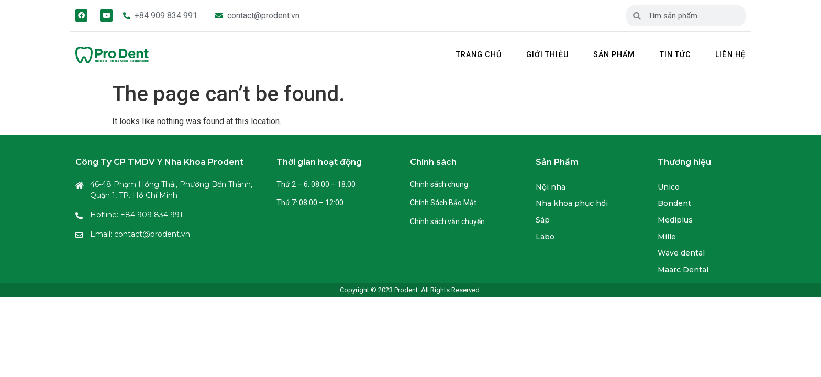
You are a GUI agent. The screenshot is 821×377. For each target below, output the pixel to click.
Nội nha (550, 187)
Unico (669, 187)
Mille (667, 236)
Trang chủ (479, 54)
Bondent (674, 203)
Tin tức (675, 54)
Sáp (543, 220)
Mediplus (675, 220)
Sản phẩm (614, 54)
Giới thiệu (547, 54)
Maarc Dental (683, 269)
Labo (545, 236)
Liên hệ (730, 54)
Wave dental (681, 253)
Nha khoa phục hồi (572, 203)
